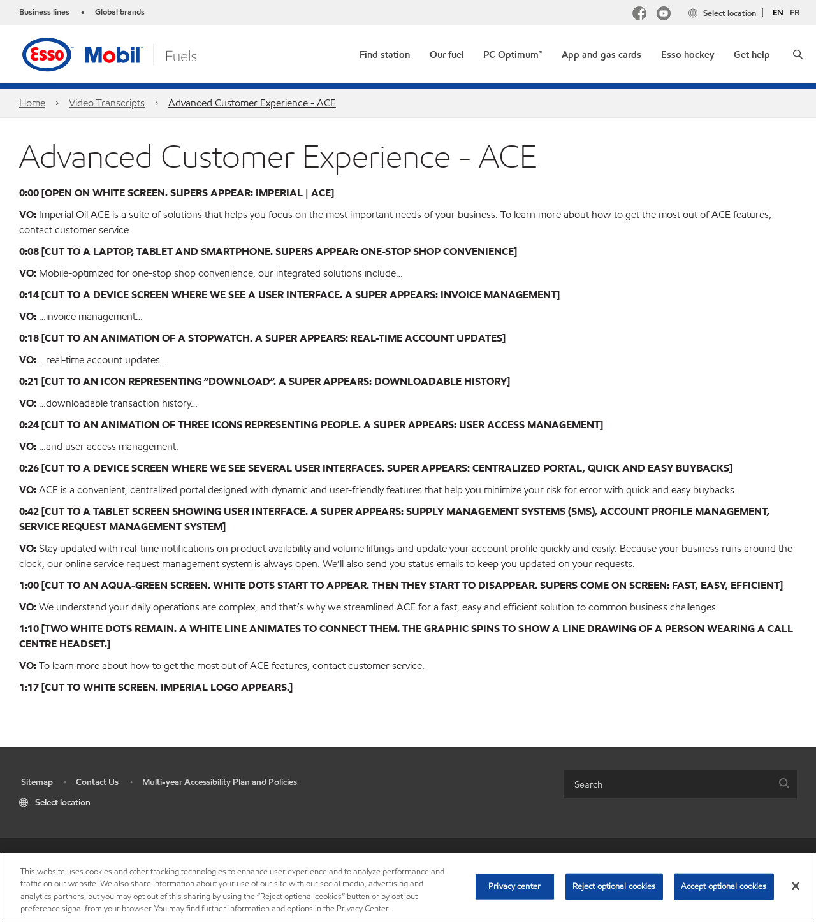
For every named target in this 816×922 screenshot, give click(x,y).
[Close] (796, 886)
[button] (798, 54)
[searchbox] (667, 784)
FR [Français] (794, 12)
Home (32, 103)
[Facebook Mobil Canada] (639, 15)
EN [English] (778, 13)
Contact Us (97, 782)
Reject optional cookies (614, 886)
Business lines (44, 12)
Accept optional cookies (724, 886)
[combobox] (680, 784)
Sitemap (37, 782)
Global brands (120, 12)
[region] (408, 887)
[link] (385, 51)
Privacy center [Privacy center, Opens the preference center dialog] (514, 886)
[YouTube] (663, 15)
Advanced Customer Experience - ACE (252, 103)
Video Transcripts (107, 103)
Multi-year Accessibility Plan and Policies (219, 782)
